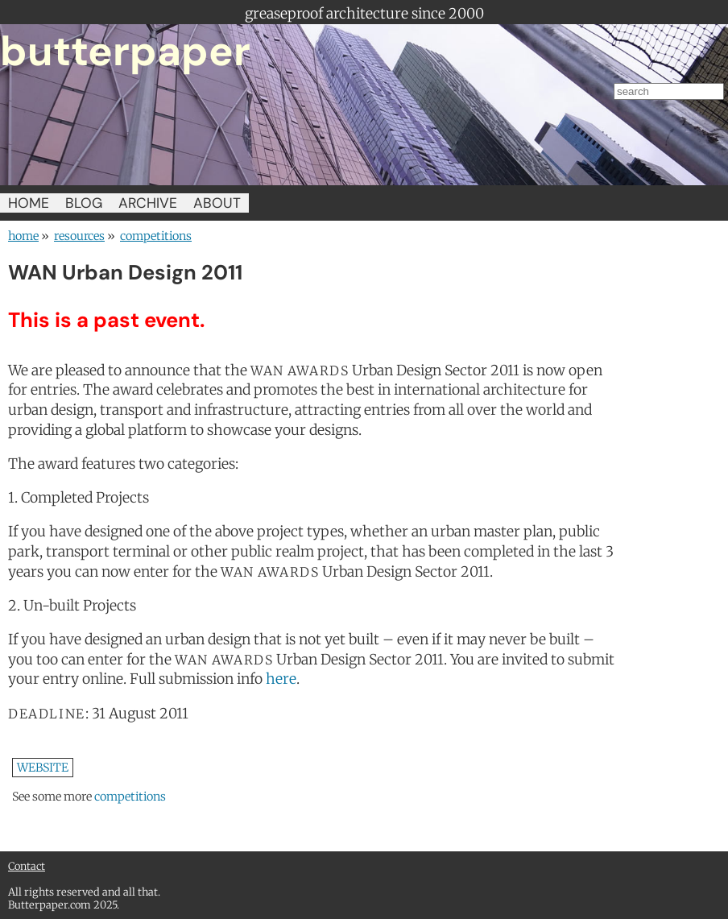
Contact (26, 865)
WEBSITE (42, 767)
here (281, 679)
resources (79, 236)
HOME (28, 203)
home (23, 236)
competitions (156, 236)
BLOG (83, 203)
